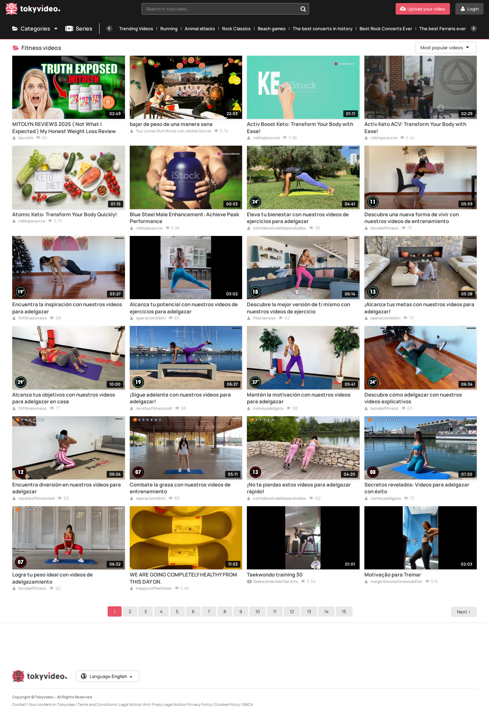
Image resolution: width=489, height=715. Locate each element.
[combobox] (225, 9)
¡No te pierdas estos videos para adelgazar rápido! (299, 488)
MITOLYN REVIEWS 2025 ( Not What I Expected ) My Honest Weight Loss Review (64, 127)
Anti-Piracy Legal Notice (164, 704)
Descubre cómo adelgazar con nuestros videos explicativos (413, 398)
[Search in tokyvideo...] (303, 9)
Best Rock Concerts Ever (386, 28)
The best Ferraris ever (442, 28)
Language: (107, 676)
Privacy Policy (199, 704)
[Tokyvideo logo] (32, 10)
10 (258, 611)
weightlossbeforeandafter (393, 582)
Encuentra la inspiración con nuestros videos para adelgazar (67, 308)
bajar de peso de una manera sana (171, 124)
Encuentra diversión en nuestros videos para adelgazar (66, 488)
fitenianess (261, 318)
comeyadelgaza (265, 408)
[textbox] (219, 8)
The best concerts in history (322, 28)
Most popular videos (445, 47)
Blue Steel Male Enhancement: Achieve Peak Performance (184, 218)
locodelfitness (381, 228)
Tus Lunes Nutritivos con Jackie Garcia (170, 131)
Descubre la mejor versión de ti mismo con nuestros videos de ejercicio (298, 308)
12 (293, 611)
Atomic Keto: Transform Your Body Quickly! (64, 214)
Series (78, 28)
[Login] (469, 9)
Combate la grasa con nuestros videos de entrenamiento (180, 488)
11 (275, 611)
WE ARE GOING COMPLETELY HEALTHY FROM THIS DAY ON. (183, 578)
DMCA (247, 704)
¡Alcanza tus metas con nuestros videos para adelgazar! (419, 308)
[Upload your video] (423, 9)
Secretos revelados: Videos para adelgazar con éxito (416, 488)
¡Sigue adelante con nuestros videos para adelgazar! (180, 398)
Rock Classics (236, 28)
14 (327, 611)
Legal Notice (130, 704)
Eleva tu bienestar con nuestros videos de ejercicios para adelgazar (298, 218)
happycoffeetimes (151, 588)
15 (345, 611)
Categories (35, 28)
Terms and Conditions (97, 704)
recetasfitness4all (151, 408)
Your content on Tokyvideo (52, 704)
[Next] (474, 28)
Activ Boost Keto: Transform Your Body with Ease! (300, 127)
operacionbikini (148, 318)
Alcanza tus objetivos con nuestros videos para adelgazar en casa (63, 398)
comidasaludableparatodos (276, 228)
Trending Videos (136, 28)
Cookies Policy (227, 704)
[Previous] (109, 28)
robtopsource (263, 138)
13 (310, 611)
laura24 (22, 138)
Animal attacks (200, 28)
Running (169, 28)
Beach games (272, 28)
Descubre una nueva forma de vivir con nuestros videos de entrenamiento (411, 218)
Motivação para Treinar (392, 574)
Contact (19, 704)
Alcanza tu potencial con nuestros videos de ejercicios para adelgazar (184, 308)
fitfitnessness (29, 318)
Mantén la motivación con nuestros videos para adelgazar (298, 398)
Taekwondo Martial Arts (272, 582)
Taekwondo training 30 (275, 574)
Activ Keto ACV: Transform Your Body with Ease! (415, 127)
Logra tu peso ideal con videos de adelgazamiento (52, 578)
